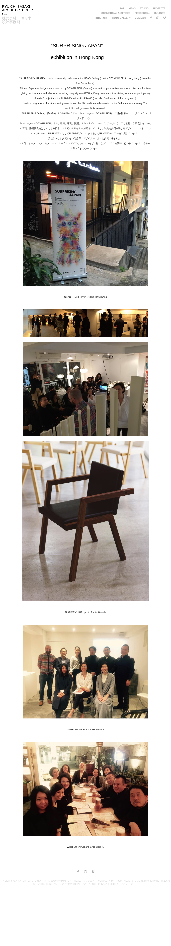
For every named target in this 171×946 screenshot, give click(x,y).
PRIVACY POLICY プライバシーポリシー (118, 884)
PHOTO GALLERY (121, 18)
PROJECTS (159, 8)
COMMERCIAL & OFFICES (115, 13)
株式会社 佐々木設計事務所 (16, 20)
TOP (122, 8)
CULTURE (159, 13)
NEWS (132, 8)
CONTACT (140, 18)
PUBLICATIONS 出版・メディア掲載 (54, 884)
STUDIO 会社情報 (141, 881)
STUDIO (144, 8)
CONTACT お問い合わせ (110, 881)
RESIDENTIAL (142, 13)
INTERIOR (101, 18)
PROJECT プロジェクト (84, 881)
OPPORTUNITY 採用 (85, 884)
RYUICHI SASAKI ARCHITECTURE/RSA (17, 10)
